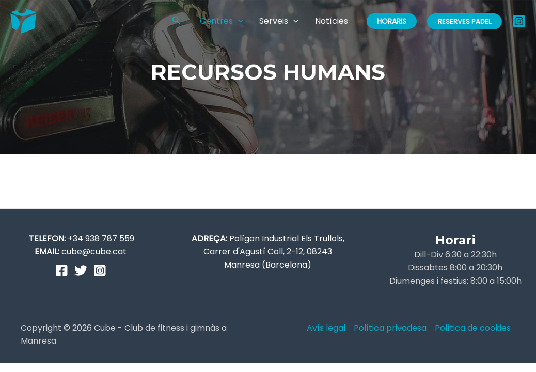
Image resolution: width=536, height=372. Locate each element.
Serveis (278, 21)
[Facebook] (61, 270)
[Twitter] (80, 270)
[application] (238, 21)
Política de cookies (473, 328)
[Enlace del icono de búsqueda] (176, 21)
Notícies (331, 21)
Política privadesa (390, 328)
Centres (221, 21)
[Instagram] (519, 21)
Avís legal (326, 328)
